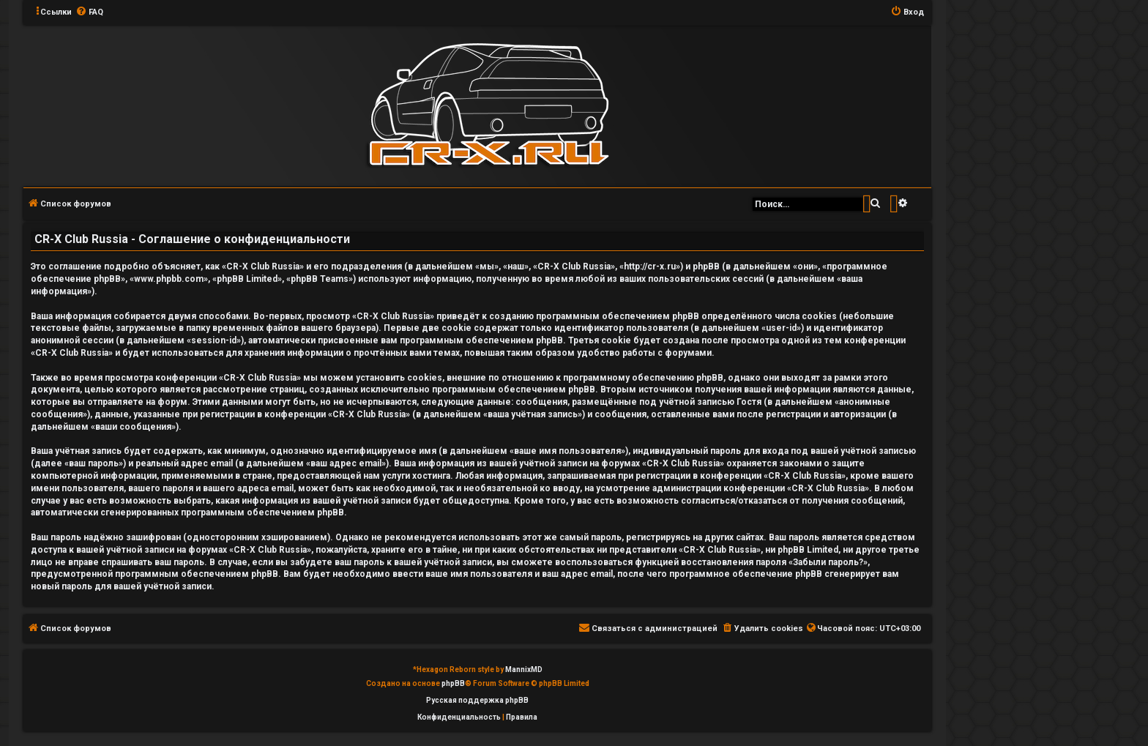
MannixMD (524, 669)
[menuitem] (89, 12)
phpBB (453, 683)
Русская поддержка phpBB (477, 700)
